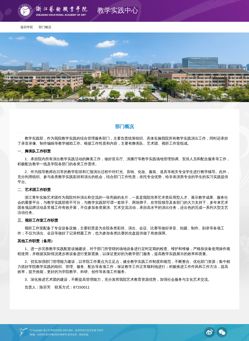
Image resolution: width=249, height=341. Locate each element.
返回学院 (26, 27)
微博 (209, 332)
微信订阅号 (222, 332)
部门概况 (45, 27)
